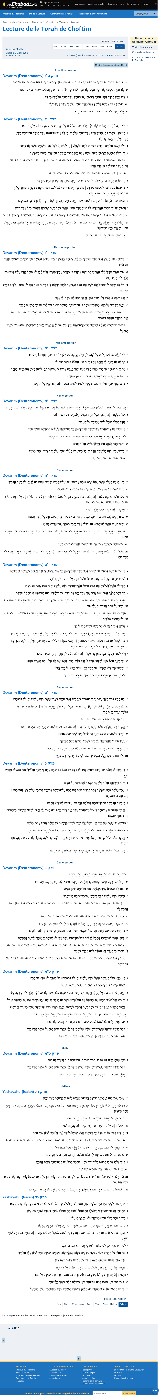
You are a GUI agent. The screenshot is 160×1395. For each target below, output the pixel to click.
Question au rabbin (96, 3)
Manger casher (88, 1378)
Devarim (37, 22)
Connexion (79, 3)
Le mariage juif (88, 1372)
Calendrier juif (55, 1372)
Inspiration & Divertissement (93, 13)
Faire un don (133, 3)
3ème (70, 46)
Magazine (20, 1381)
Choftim (50, 22)
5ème (86, 46)
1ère (56, 46)
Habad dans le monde (123, 1378)
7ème (101, 46)
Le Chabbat (87, 1375)
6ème (94, 46)
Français (145, 3)
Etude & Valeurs (37, 13)
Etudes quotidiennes (58, 1375)
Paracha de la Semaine (15, 22)
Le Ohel (117, 1375)
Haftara (110, 46)
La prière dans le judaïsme (93, 1383)
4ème (78, 46)
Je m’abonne (55, 1378)
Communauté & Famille (62, 13)
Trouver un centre (116, 3)
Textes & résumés (69, 22)
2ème (63, 46)
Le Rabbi (118, 1372)
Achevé (120, 46)
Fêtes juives (87, 1370)
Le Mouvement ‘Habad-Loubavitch (129, 1370)
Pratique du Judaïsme (13, 13)
